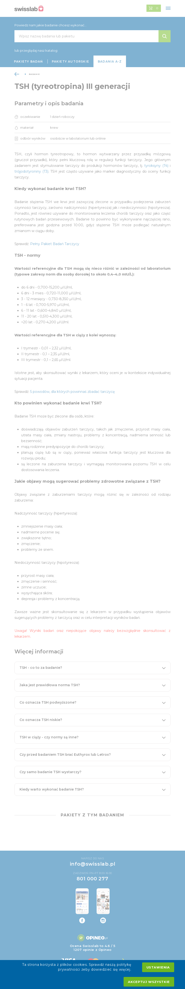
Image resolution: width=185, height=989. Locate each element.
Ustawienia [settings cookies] (158, 967)
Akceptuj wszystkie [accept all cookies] (149, 982)
